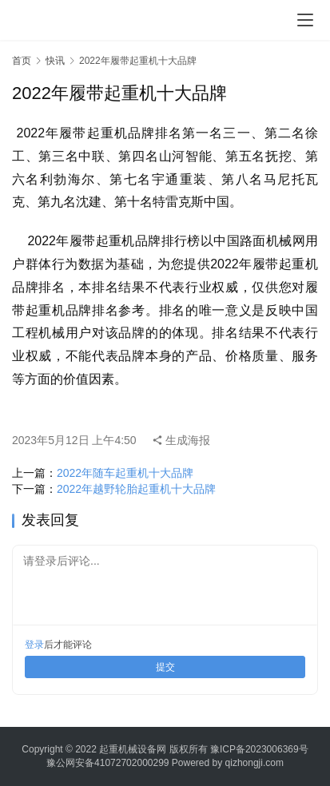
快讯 (55, 60)
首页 (21, 60)
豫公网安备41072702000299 (107, 762)
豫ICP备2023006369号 (259, 749)
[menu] (305, 20)
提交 (165, 667)
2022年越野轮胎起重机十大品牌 (136, 488)
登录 (34, 644)
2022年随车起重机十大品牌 (125, 472)
